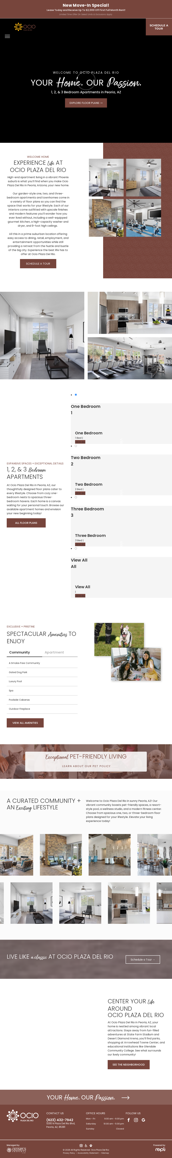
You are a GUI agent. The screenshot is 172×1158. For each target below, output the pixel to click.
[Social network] (81, 1145)
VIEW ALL (80, 442)
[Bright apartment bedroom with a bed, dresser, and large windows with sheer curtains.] (143, 177)
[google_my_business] (143, 1120)
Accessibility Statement (88, 1153)
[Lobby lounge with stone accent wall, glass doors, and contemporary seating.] (106, 218)
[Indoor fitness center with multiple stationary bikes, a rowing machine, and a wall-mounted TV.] (143, 218)
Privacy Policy (69, 1153)
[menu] (7, 36)
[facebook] (129, 1120)
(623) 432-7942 (59, 1120)
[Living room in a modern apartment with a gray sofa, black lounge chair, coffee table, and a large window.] (106, 177)
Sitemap (105, 1153)
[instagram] (136, 1120)
